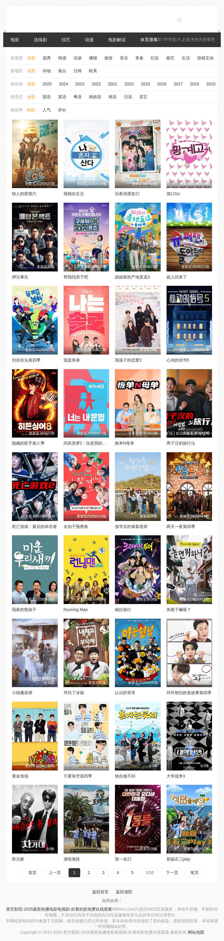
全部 (31, 58)
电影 (14, 39)
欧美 (93, 70)
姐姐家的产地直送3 (132, 277)
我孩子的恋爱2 (128, 360)
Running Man (76, 609)
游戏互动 (205, 58)
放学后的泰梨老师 (131, 526)
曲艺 (170, 58)
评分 (62, 110)
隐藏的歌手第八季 (28, 443)
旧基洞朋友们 (127, 193)
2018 (161, 84)
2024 (63, 84)
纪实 (155, 58)
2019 (145, 84)
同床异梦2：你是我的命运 (87, 443)
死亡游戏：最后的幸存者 (34, 526)
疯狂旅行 (123, 609)
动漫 (89, 39)
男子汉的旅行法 (181, 443)
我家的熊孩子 (24, 609)
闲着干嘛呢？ (179, 609)
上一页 (55, 872)
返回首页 (100, 892)
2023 (79, 84)
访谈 (78, 58)
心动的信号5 (178, 360)
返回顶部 (124, 892)
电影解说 (117, 39)
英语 (62, 96)
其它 (143, 96)
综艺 (66, 39)
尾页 (194, 872)
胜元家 (18, 859)
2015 (211, 84)
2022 (96, 84)
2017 (178, 84)
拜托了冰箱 (74, 692)
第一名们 (123, 859)
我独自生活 (74, 193)
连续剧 (40, 39)
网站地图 (196, 932)
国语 (47, 96)
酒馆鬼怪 (72, 859)
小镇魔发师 (22, 692)
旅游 (108, 58)
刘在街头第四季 (26, 360)
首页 (32, 872)
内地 (47, 70)
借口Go (173, 193)
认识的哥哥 (125, 692)
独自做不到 (125, 776)
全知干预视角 (76, 526)
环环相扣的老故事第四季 (189, 692)
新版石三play (178, 859)
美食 (139, 58)
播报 (93, 58)
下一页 (172, 872)
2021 (112, 84)
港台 (62, 70)
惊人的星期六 (24, 193)
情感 (62, 58)
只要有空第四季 (78, 776)
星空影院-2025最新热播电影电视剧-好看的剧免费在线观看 (59, 909)
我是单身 (72, 360)
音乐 (124, 58)
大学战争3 (176, 776)
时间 (31, 110)
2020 (129, 84)
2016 (194, 84)
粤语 (78, 96)
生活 (186, 58)
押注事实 (20, 277)
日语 (128, 96)
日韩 (78, 70)
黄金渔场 (20, 776)
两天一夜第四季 (181, 526)
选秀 (47, 58)
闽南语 (95, 96)
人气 (47, 110)
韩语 (112, 96)
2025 (47, 84)
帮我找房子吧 (76, 277)
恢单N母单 (124, 443)
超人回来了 (177, 277)
